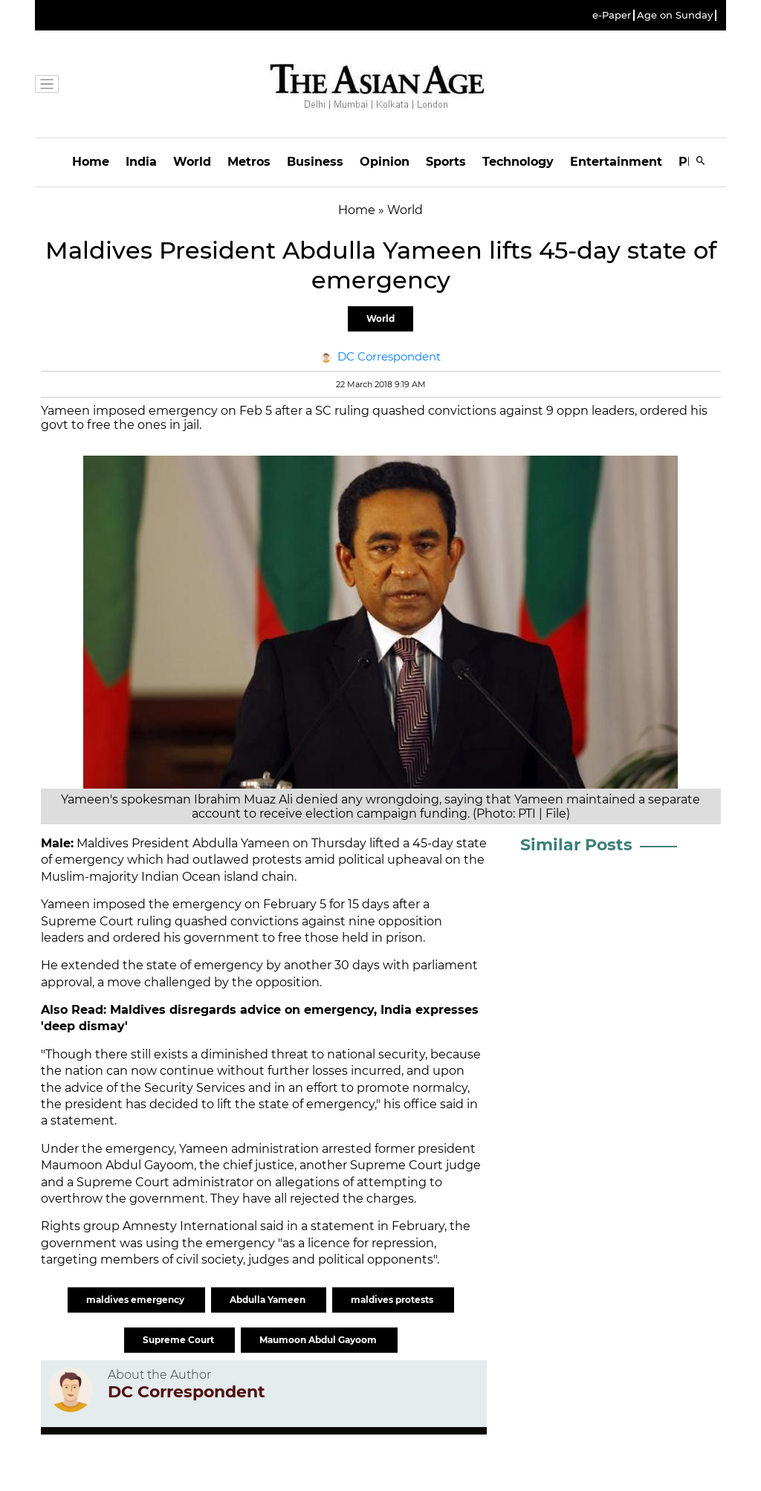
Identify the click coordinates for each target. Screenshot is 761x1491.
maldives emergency (136, 1299)
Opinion (384, 162)
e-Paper (611, 15)
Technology (518, 162)
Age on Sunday (675, 15)
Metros (249, 162)
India (141, 162)
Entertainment (616, 162)
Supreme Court (179, 1339)
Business (315, 162)
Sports (446, 162)
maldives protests (393, 1299)
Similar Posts (576, 845)
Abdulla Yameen (269, 1299)
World (192, 162)
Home (90, 162)
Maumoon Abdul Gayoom (319, 1339)
